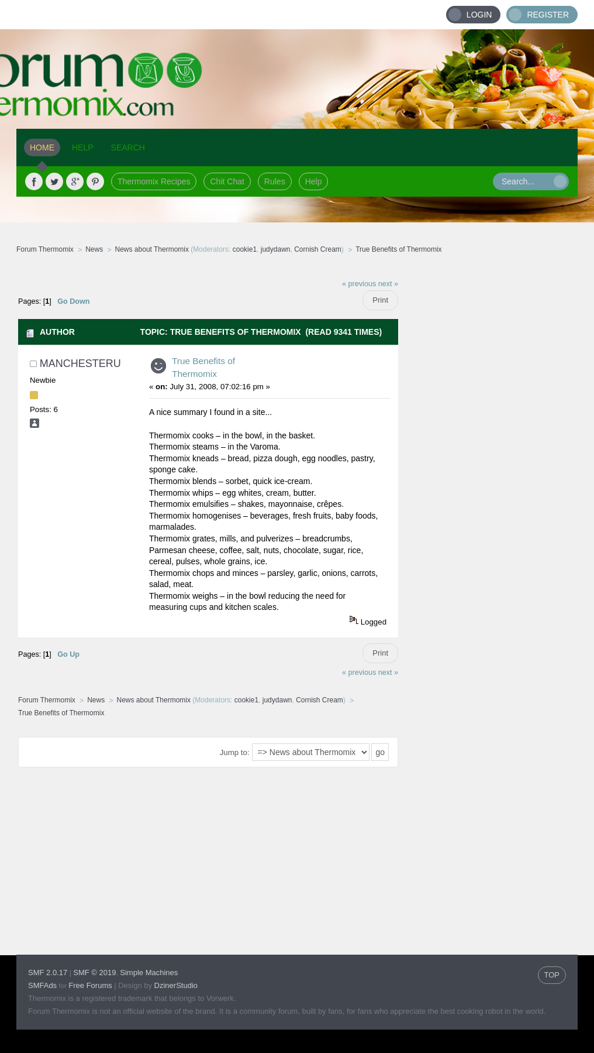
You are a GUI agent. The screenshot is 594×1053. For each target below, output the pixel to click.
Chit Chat (227, 181)
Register (548, 14)
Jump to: (235, 752)
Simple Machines (149, 972)
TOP (552, 974)
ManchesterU (80, 363)
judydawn (276, 249)
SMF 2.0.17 (47, 972)
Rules (274, 181)
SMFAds (42, 985)
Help (313, 181)
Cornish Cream (317, 249)
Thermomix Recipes (154, 181)
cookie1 (245, 249)
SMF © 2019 (94, 972)
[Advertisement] (488, 447)
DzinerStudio (176, 985)
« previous (359, 284)
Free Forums (90, 985)
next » (388, 284)
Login (479, 14)
